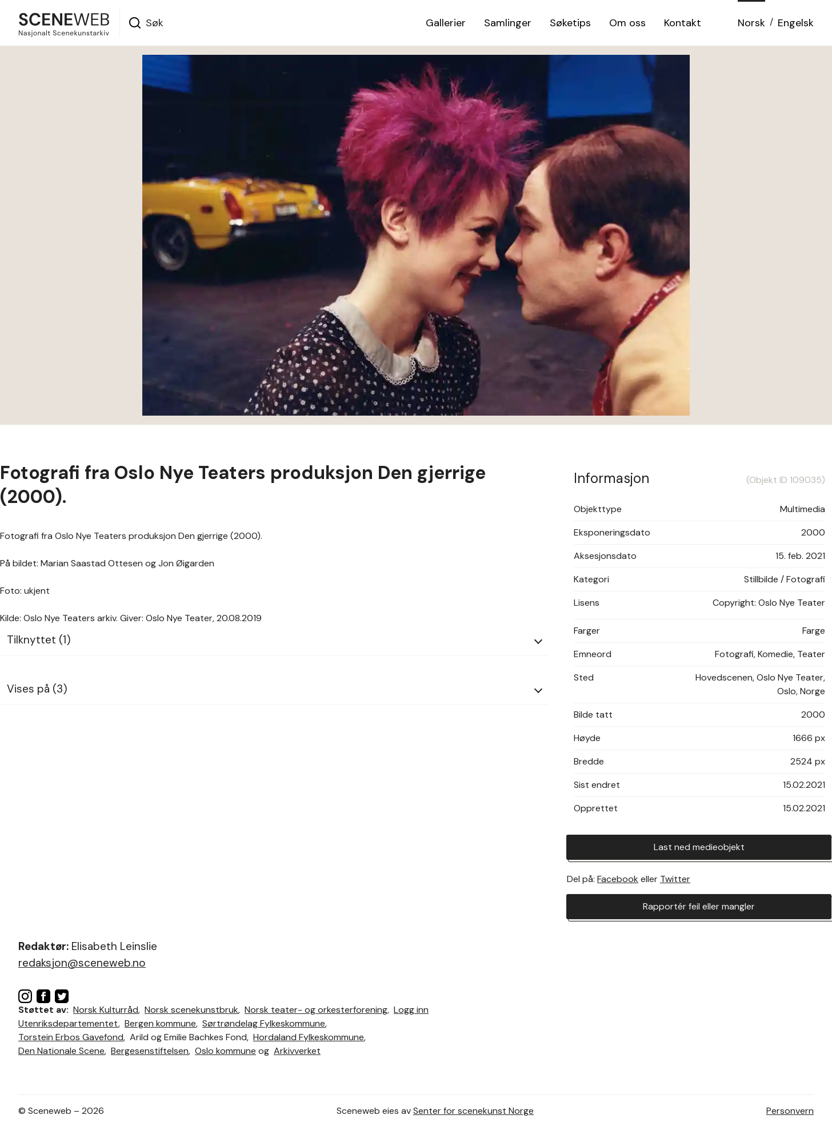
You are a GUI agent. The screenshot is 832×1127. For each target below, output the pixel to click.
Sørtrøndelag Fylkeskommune (263, 1023)
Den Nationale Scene (61, 1051)
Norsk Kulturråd (105, 1010)
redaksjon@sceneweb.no (82, 963)
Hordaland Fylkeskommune (308, 1037)
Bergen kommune (160, 1023)
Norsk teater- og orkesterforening (316, 1010)
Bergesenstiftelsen (150, 1051)
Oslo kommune (225, 1051)
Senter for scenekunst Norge (473, 1111)
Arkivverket (297, 1051)
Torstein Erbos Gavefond (70, 1037)
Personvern (790, 1111)
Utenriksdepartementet (68, 1023)
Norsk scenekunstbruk (191, 1010)
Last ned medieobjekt (699, 847)
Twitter (675, 879)
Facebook (617, 879)
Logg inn (411, 1010)
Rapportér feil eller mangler (699, 906)
